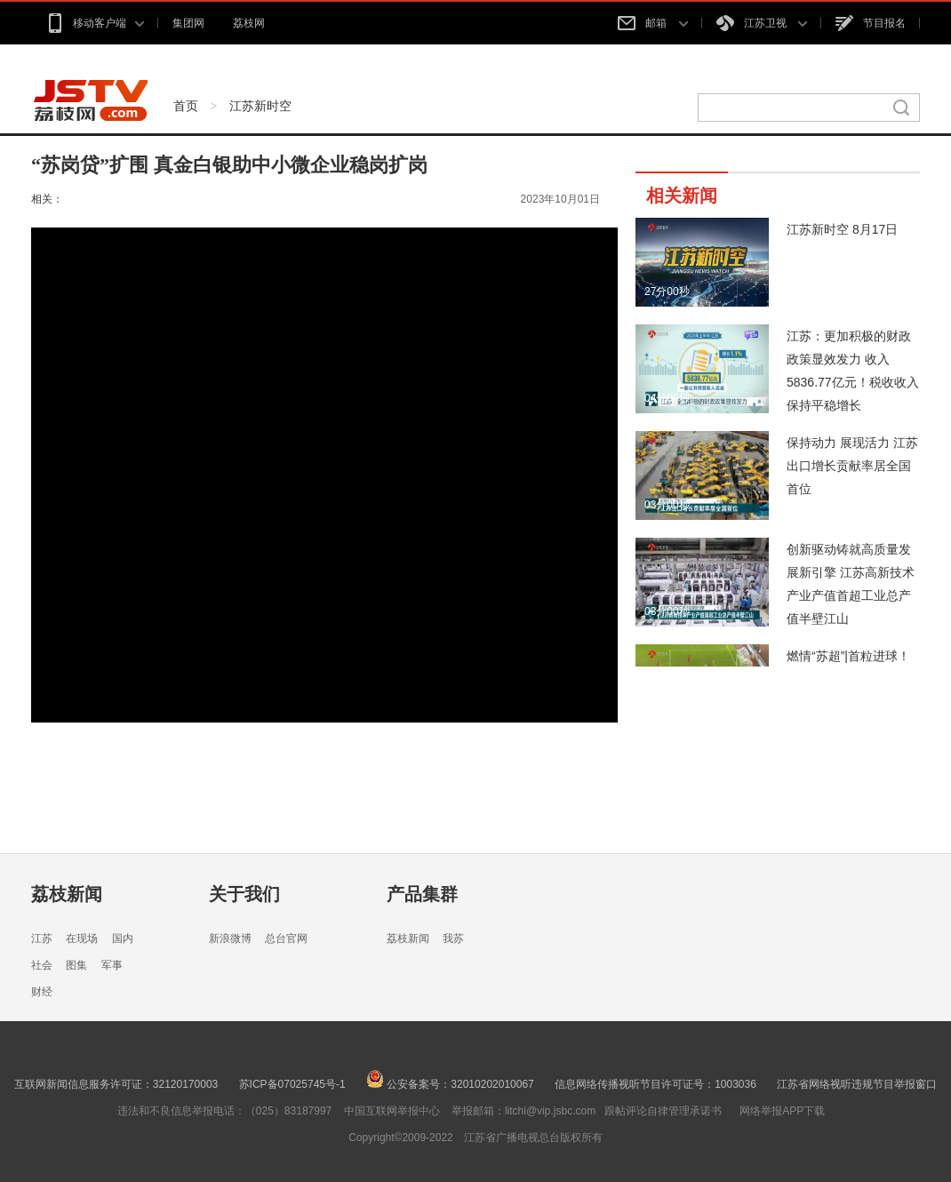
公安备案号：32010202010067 (450, 1084)
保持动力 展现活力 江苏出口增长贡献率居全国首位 (852, 465)
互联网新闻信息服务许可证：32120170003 (116, 1084)
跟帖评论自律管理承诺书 (663, 1111)
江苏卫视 (761, 23)
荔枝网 (249, 23)
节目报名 (870, 23)
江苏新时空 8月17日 (842, 229)
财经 (41, 992)
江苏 (41, 938)
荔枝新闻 (66, 894)
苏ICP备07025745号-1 (292, 1084)
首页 (185, 106)
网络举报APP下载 (782, 1111)
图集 (76, 965)
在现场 (82, 938)
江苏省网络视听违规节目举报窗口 (857, 1084)
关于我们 (244, 894)
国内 (122, 938)
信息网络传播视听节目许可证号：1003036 (655, 1084)
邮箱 (652, 23)
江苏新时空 (260, 106)
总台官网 (286, 938)
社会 (41, 965)
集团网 (188, 23)
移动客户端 (94, 23)
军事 (112, 965)
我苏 (453, 938)
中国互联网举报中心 (392, 1111)
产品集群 (422, 894)
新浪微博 (230, 938)
